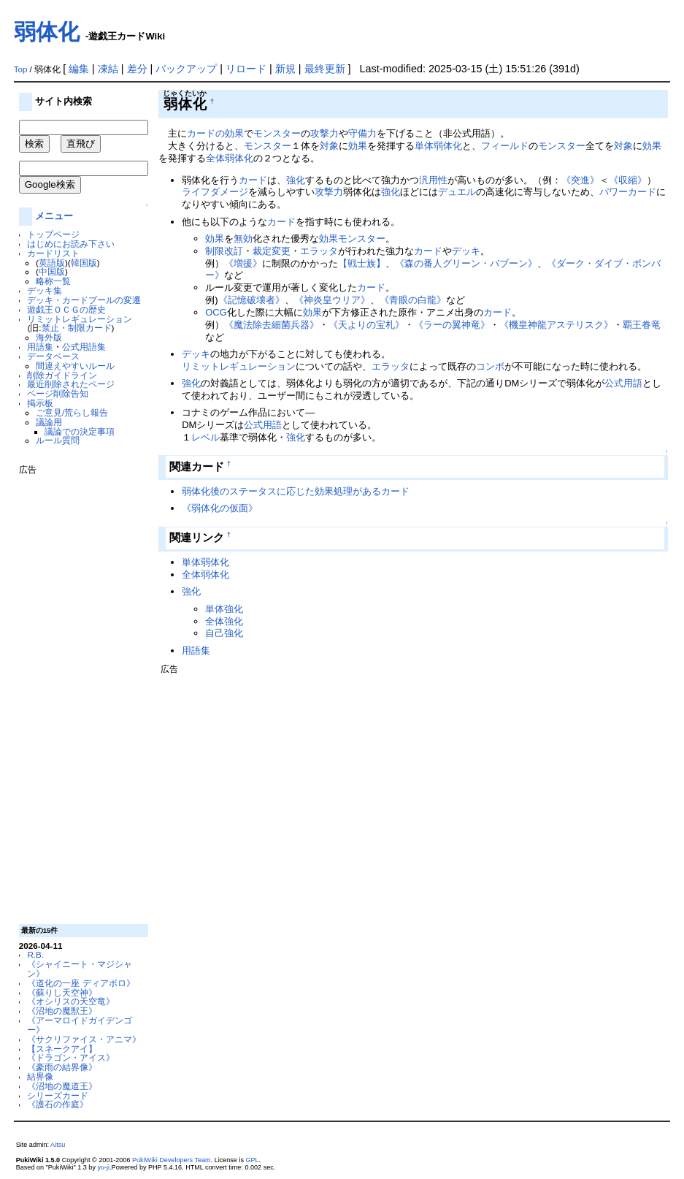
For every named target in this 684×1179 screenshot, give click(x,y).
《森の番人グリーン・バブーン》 (466, 263)
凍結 (108, 69)
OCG (216, 312)
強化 (295, 180)
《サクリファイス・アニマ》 (84, 1039)
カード (253, 180)
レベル (205, 437)
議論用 (49, 422)
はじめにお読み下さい (71, 243)
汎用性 (433, 180)
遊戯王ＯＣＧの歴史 (66, 309)
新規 (285, 69)
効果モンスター (352, 238)
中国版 (52, 271)
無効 (243, 238)
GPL (251, 1160)
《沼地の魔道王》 (62, 1086)
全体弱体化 (229, 158)
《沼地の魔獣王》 (62, 1010)
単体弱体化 (438, 145)
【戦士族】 (361, 263)
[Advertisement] (77, 694)
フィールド (505, 145)
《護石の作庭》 (57, 1104)
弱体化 (47, 32)
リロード (246, 69)
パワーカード (627, 191)
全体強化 (224, 621)
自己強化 (224, 632)
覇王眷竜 (642, 324)
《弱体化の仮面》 (220, 508)
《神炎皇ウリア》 (332, 299)
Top (21, 69)
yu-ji (103, 1167)
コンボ (490, 366)
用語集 (40, 346)
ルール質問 (58, 440)
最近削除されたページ (71, 384)
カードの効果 (215, 133)
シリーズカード (57, 1095)
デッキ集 (44, 290)
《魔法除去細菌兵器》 (271, 324)
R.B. (35, 954)
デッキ (466, 250)
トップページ (53, 234)
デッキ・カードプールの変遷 (84, 300)
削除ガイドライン (62, 375)
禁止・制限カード (77, 327)
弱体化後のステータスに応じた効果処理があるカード (296, 491)
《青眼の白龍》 (413, 299)
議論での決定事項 (80, 431)
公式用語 (623, 383)
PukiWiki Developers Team (171, 1160)
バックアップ (186, 69)
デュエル (457, 191)
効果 (357, 145)
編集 (79, 69)
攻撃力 (324, 133)
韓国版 (84, 262)
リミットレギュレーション (79, 319)
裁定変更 (272, 250)
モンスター (277, 133)
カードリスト (53, 253)
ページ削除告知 (57, 393)
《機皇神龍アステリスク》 (556, 324)
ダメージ (229, 191)
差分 (137, 69)
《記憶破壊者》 (251, 299)
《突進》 (580, 180)
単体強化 (224, 608)
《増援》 (243, 263)
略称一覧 (53, 281)
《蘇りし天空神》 (62, 992)
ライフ (196, 191)
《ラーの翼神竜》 (452, 324)
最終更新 (324, 69)
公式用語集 (84, 346)
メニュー (54, 215)
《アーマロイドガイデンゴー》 (79, 1024)
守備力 (362, 133)
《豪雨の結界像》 (62, 1067)
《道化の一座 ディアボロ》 (80, 983)
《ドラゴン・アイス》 (71, 1057)
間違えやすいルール (75, 365)
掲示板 (40, 403)
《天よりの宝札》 (366, 324)
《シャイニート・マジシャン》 (79, 968)
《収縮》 (628, 180)
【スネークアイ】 (62, 1048)
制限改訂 (224, 250)
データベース (53, 356)
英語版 (52, 262)
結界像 (40, 1076)
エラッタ (319, 250)
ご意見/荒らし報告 (72, 412)
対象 (329, 145)
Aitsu (57, 1144)
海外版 (49, 337)
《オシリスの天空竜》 (71, 1001)
